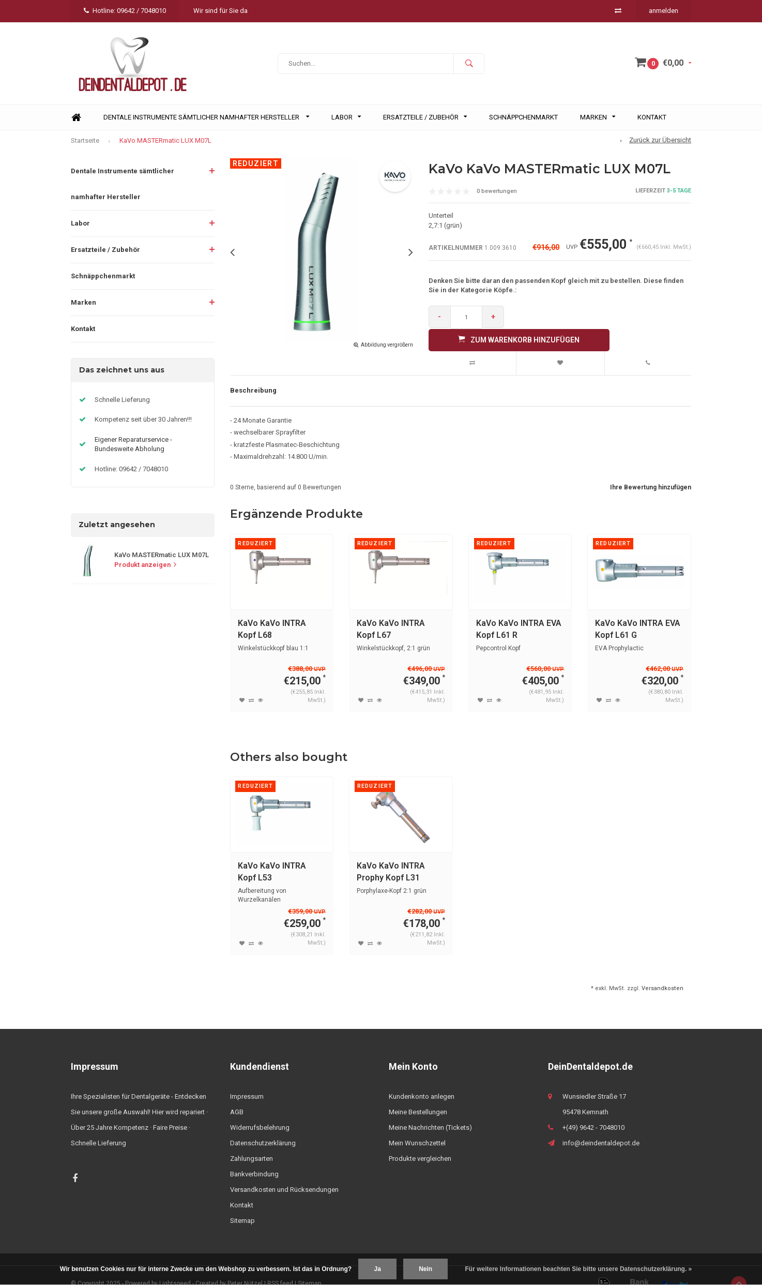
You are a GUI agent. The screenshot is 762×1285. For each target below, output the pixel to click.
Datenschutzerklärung (263, 1126)
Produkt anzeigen (145, 570)
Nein (425, 1269)
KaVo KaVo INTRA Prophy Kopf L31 (391, 855)
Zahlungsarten (251, 1142)
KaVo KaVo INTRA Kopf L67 (391, 612)
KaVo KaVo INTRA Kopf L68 (272, 612)
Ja (377, 1269)
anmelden (663, 10)
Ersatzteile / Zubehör (425, 123)
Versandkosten (662, 971)
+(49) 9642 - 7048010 (593, 1111)
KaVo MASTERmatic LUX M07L (165, 146)
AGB (236, 1095)
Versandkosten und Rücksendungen (284, 1173)
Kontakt (651, 123)
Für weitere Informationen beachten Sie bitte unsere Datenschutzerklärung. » (578, 1269)
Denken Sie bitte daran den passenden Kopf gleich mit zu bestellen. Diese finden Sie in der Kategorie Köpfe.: (556, 291)
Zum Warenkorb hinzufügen (601, 322)
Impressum (247, 1080)
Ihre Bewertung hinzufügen (650, 470)
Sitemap (242, 1204)
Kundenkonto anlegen (421, 1080)
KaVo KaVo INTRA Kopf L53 (272, 855)
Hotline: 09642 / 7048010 (125, 10)
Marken (597, 123)
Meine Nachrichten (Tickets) (430, 1111)
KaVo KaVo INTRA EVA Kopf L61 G (637, 612)
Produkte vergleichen (420, 1142)
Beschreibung (253, 374)
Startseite (85, 146)
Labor (346, 123)
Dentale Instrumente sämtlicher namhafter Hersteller (206, 123)
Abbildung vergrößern (387, 350)
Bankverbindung (254, 1157)
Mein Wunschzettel (417, 1126)
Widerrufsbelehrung (259, 1111)
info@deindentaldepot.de (600, 1126)
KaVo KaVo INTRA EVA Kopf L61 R (518, 612)
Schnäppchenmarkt (523, 123)
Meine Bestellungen (418, 1095)
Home (76, 123)
